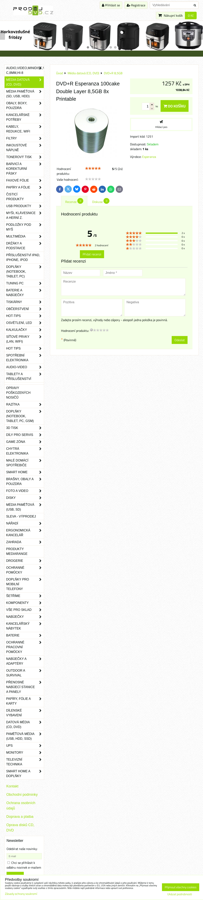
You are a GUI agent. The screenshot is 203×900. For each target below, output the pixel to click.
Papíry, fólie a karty (25, 701)
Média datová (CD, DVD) (25, 82)
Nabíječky (25, 616)
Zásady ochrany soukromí (21, 893)
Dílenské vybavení (25, 713)
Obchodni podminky (22, 795)
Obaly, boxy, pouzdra (25, 105)
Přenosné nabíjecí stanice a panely (25, 687)
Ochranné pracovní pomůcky (25, 647)
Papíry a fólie (25, 187)
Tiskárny (25, 302)
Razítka (25, 404)
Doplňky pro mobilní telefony (25, 584)
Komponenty (25, 603)
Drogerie (25, 560)
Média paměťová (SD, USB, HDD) (25, 94)
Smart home (25, 472)
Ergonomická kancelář (25, 533)
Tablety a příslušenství (25, 376)
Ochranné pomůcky (25, 570)
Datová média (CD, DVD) (25, 724)
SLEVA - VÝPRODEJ (21, 516)
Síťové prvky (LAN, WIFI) (25, 339)
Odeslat (179, 340)
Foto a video (25, 491)
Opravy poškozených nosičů (18, 392)
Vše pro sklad (25, 609)
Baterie (25, 635)
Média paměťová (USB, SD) (25, 507)
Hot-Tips (25, 316)
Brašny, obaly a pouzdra (25, 481)
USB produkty (25, 206)
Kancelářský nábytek (25, 626)
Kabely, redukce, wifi (25, 129)
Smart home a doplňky (25, 773)
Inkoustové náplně (25, 148)
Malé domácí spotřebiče (25, 463)
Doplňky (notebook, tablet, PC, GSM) (25, 416)
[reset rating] (91, 329)
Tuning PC (25, 283)
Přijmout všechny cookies (180, 887)
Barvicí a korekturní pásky (25, 169)
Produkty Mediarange (17, 551)
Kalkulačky (25, 329)
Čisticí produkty (25, 197)
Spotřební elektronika (25, 358)
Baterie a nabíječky (25, 292)
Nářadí (25, 523)
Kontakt (12, 786)
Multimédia (25, 236)
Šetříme (25, 596)
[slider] (93, 168)
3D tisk (25, 428)
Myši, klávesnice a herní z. (25, 215)
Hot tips (25, 348)
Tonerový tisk (25, 157)
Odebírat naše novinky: (22, 848)
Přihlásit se (111, 5)
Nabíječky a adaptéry (25, 661)
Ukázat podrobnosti (179, 894)
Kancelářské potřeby (25, 117)
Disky (25, 497)
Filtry (25, 138)
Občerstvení (25, 309)
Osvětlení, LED (25, 323)
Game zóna (25, 441)
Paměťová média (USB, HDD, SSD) (25, 736)
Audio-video (25, 367)
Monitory (25, 752)
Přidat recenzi (92, 254)
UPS (25, 745)
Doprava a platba (19, 817)
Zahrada (25, 542)
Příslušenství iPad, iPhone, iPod (23, 257)
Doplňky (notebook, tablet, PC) (25, 272)
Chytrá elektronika (25, 451)
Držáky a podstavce (25, 246)
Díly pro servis (25, 435)
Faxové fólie (25, 180)
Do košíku (175, 106)
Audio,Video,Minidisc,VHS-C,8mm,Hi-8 (25, 70)
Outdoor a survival (25, 673)
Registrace (136, 5)
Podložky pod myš (25, 227)
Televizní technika (25, 762)
